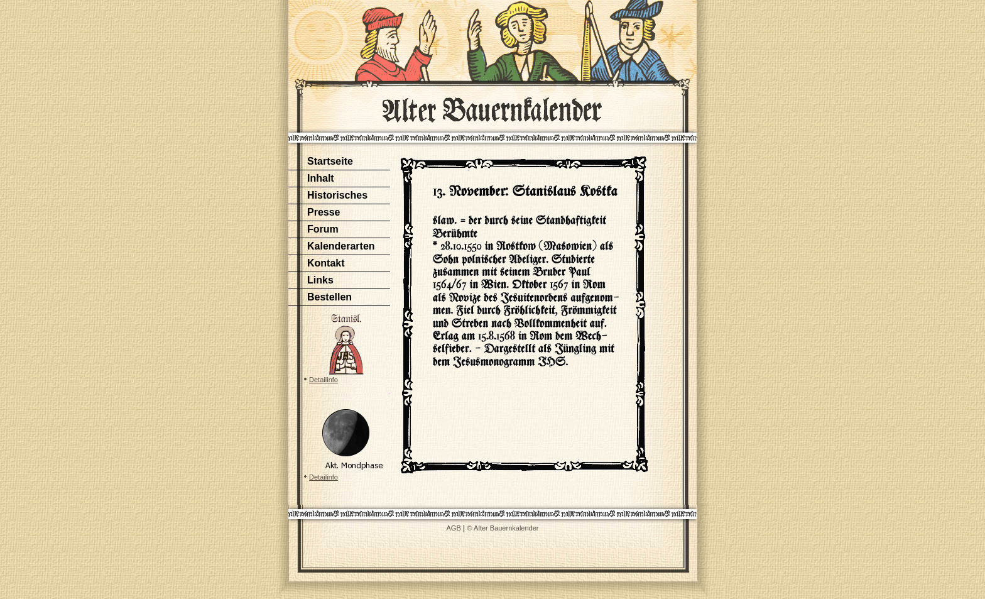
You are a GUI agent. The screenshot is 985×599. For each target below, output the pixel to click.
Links (320, 280)
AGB (454, 528)
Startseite (330, 161)
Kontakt (326, 263)
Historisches (337, 195)
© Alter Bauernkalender (503, 528)
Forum (323, 229)
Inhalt (320, 178)
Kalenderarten (341, 246)
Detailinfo (323, 379)
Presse (323, 212)
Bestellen (329, 297)
